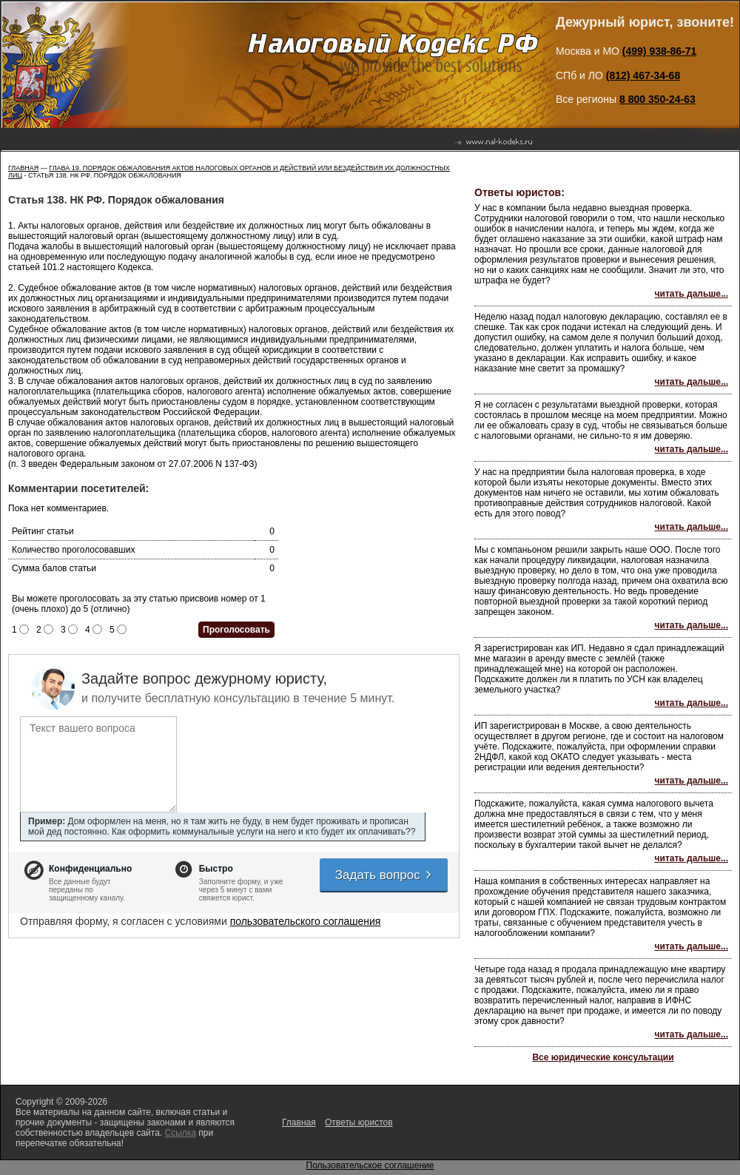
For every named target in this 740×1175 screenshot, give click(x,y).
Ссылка (179, 1133)
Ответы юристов (359, 1122)
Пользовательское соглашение (370, 1165)
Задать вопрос (384, 875)
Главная (23, 168)
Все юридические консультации (602, 1057)
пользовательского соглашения (305, 921)
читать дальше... (691, 294)
